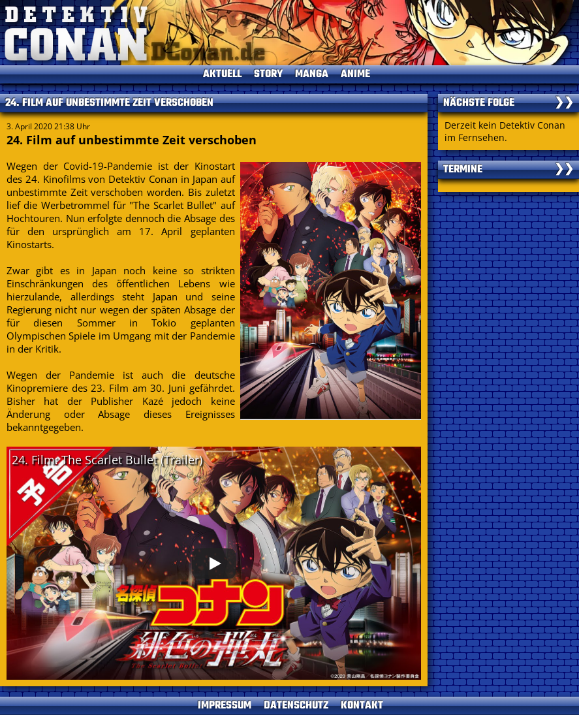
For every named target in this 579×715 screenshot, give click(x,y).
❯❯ (564, 103)
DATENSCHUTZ (296, 705)
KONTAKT (362, 705)
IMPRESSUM (224, 705)
